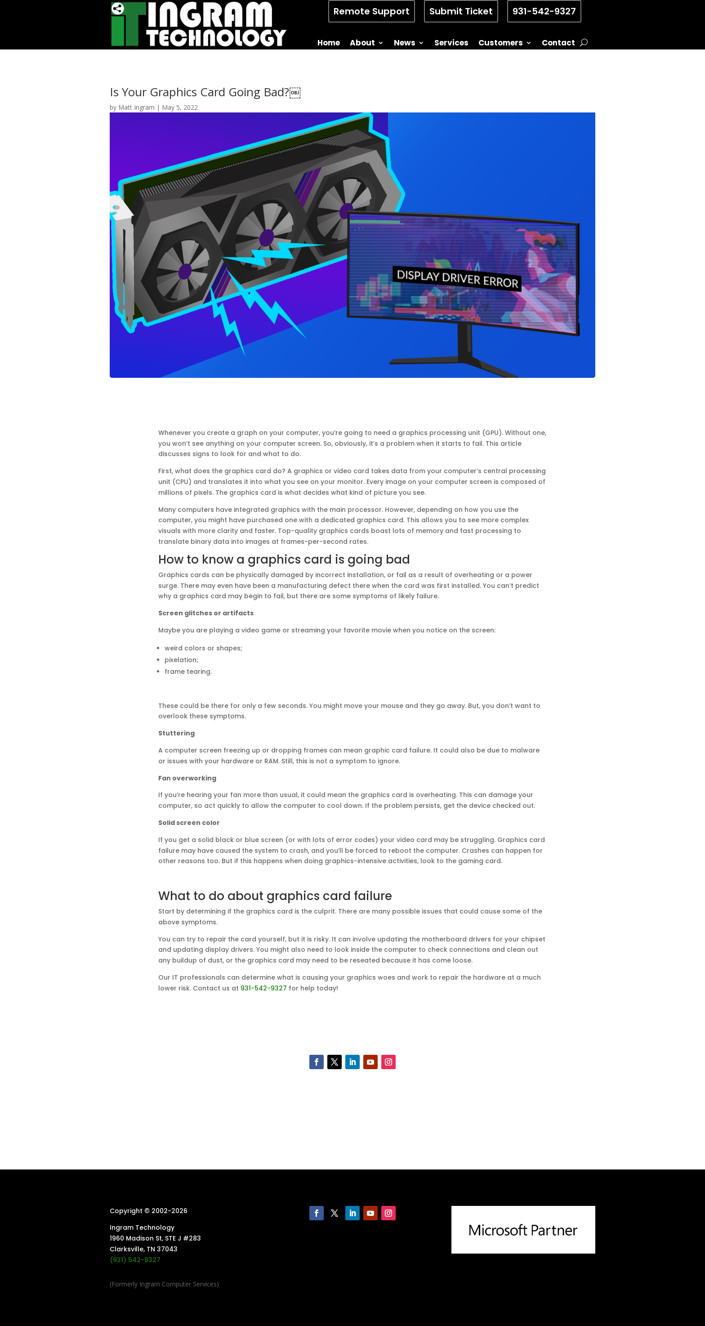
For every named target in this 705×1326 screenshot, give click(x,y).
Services (451, 44)
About (362, 44)
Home (328, 44)
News (404, 44)
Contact (558, 44)
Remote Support (372, 11)
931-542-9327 (544, 11)
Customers (500, 44)
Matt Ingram (136, 107)
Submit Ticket (461, 11)
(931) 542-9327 (135, 1259)
